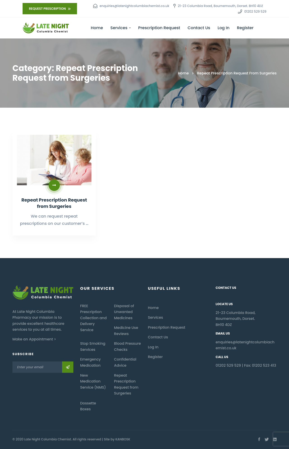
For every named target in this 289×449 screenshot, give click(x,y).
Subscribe (67, 367)
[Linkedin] (274, 439)
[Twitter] (266, 439)
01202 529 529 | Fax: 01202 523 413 (246, 365)
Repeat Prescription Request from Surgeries (52, 212)
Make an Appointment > (34, 339)
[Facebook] (259, 439)
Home (183, 73)
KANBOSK (122, 439)
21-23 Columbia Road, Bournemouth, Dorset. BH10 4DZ (236, 318)
